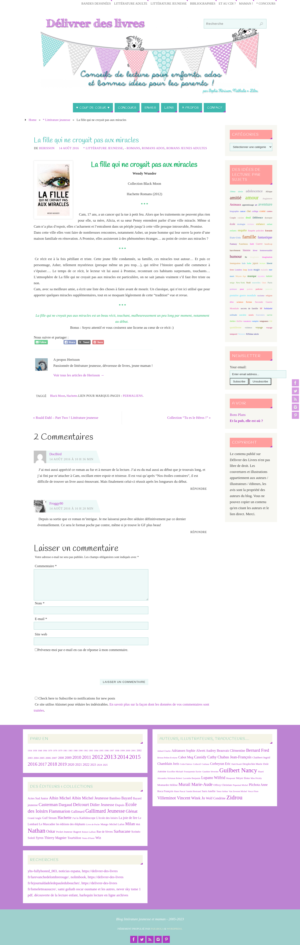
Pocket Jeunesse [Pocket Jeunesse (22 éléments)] (64, 832)
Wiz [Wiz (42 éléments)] (98, 838)
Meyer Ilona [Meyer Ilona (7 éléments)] (243, 778)
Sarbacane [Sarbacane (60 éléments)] (122, 831)
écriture (251, 224)
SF (261, 308)
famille (249, 236)
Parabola (157, 929)
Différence (257, 217)
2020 (71, 764)
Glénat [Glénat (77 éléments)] (132, 811)
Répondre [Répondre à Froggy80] (198, 532)
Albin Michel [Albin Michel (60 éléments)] (60, 798)
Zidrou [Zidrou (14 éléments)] (234, 797)
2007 (54, 757)
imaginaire (254, 257)
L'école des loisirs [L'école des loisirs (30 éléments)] (107, 818)
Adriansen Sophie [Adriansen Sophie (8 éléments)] (183, 750)
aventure (265, 204)
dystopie (268, 217)
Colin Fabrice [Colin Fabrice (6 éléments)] (186, 764)
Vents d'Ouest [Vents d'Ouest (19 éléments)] (88, 838)
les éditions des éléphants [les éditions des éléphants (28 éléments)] (70, 824)
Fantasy (233, 244)
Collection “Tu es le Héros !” (188, 418)
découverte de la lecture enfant (56, 895)
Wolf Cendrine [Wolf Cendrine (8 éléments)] (215, 798)
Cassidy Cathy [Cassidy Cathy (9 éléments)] (205, 757)
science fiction (244, 302)
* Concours (265, 3)
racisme (261, 295)
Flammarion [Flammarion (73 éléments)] (59, 811)
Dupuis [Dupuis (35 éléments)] (119, 805)
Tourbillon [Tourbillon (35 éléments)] (74, 838)
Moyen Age (240, 276)
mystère (261, 276)
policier (259, 289)
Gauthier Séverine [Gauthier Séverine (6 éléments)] (210, 771)
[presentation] (65, 663)
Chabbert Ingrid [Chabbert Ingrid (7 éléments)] (261, 757)
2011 (86, 757)
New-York (240, 283)
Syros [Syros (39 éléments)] (40, 838)
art (256, 205)
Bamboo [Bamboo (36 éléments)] (114, 798)
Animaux (235, 204)
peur (242, 289)
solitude (233, 315)
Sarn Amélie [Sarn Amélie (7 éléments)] (208, 791)
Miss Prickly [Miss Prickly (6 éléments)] (256, 778)
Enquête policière (256, 230)
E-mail (41, 619)
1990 (81, 750)
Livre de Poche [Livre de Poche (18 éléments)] (93, 824)
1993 (91, 750)
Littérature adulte (126, 3)
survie (269, 315)
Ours (264, 283)
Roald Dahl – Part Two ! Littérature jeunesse (67, 418)
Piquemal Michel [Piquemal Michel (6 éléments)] (240, 785)
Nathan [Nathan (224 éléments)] (36, 830)
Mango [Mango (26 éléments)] (105, 824)
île (246, 257)
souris (251, 315)
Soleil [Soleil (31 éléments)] (31, 838)
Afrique (269, 191)
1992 (86, 750)
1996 (106, 750)
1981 (65, 750)
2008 (61, 757)
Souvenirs (260, 315)
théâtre (233, 321)
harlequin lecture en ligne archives (103, 895)
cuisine (241, 218)
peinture (233, 289)
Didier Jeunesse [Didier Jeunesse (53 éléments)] (102, 805)
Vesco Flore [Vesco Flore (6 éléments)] (253, 791)
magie (257, 269)
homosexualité (266, 250)
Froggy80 (56, 503)
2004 (36, 757)
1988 (75, 750)
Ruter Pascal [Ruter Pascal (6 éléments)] (179, 791)
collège (255, 211)
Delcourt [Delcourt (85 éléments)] (81, 804)
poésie (250, 289)
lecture (262, 263)
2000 (128, 750)
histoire (246, 250)
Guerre (259, 244)
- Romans (132, 148)
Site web (41, 634)
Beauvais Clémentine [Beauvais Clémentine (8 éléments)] (231, 750)
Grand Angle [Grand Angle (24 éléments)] (34, 818)
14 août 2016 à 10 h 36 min (71, 459)
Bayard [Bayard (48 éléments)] (126, 798)
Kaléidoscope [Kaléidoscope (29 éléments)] (87, 818)
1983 (70, 750)
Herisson (47, 148)
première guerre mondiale (243, 295)
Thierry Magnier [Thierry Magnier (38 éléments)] (55, 838)
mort (232, 276)
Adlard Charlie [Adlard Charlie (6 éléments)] (164, 751)
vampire (255, 321)
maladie (264, 269)
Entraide (268, 230)
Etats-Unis (235, 237)
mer (270, 270)
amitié (235, 197)
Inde (244, 263)
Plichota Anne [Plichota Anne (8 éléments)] (258, 784)
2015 (135, 757)
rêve (232, 302)
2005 (42, 757)
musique (252, 276)
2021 (78, 764)
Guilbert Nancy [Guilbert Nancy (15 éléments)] (238, 770)
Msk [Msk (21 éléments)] (138, 824)
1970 (50, 750)
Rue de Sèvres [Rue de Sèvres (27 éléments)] (104, 831)
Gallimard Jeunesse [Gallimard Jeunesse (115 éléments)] (105, 811)
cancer (242, 211)
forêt (252, 244)
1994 (96, 750)
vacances (247, 321)
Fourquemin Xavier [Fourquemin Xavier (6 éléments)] (192, 771)
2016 (32, 764)
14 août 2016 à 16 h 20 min (71, 508)
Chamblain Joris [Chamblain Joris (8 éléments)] (168, 763)
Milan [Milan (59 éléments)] (130, 824)
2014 (122, 757)
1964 (45, 750)
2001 (133, 750)
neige (232, 283)
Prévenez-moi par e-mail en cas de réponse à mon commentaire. (81, 650)
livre (232, 270)
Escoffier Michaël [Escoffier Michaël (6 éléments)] (175, 771)
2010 (76, 757)
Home (32, 120)
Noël (248, 282)
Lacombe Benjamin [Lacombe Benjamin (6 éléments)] (191, 778)
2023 (93, 764)
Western (241, 334)
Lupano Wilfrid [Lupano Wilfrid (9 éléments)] (213, 777)
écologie (241, 224)
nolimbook (78, 877)
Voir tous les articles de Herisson (78, 375)
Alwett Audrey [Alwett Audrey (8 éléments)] (206, 750)
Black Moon (57, 395)
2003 (30, 757)
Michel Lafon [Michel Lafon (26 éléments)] (116, 824)
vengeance (264, 321)
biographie (234, 211)
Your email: (238, 367)
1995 (101, 750)
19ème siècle (236, 191)
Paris (270, 282)
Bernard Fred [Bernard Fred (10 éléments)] (257, 750)
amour (252, 197)
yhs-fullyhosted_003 (42, 871)
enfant (269, 224)
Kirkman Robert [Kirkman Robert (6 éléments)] (175, 778)
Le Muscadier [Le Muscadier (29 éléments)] (47, 824)
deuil (248, 217)
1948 (40, 750)
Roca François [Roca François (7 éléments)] (165, 791)
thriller (239, 321)
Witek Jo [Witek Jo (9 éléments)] (198, 798)
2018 (52, 764)
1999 (122, 750)
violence (248, 327)
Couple (233, 218)
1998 (117, 750)
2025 (105, 765)
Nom (40, 603)
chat (249, 211)
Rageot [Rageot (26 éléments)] (77, 831)
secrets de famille (249, 308)
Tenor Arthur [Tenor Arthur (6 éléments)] (222, 791)
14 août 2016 (69, 148)
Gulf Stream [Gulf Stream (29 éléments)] (49, 818)
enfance (260, 224)
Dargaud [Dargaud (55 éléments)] (65, 804)
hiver (255, 250)
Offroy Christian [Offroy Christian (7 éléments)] (223, 784)
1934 (30, 750)
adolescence (254, 191)
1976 (55, 750)
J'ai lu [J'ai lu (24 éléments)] (75, 818)
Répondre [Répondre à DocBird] (198, 489)
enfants (233, 230)
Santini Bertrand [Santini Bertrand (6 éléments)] (193, 791)
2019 (62, 764)
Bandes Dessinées (91, 3)
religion (269, 295)
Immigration (235, 263)
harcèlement (235, 250)
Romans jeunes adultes (186, 148)
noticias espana (69, 871)
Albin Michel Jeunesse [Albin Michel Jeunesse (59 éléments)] (90, 798)
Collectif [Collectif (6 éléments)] (197, 764)
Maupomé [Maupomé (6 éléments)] (230, 778)
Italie (249, 263)
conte (263, 211)
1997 (112, 750)
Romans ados (153, 148)
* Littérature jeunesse (56, 120)
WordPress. (174, 929)
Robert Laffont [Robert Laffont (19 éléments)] (89, 832)
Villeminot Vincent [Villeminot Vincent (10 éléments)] (173, 798)
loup (245, 269)
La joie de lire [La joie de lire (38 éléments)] (128, 818)
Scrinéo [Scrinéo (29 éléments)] (135, 831)
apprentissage (248, 205)
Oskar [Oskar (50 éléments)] (50, 832)
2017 (42, 764)
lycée (250, 270)
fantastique (265, 237)
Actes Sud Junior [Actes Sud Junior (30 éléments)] (38, 798)
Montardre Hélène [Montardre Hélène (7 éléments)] (167, 784)
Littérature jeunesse (165, 3)
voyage (259, 327)
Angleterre (267, 198)
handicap (268, 244)
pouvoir (268, 289)
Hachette (71, 395)
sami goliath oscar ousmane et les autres (86, 889)
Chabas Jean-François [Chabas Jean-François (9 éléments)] (234, 757)
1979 (60, 750)
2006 (48, 757)
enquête (242, 230)
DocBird (55, 454)
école (232, 224)
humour (236, 256)
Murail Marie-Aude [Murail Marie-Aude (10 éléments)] (195, 784)
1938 (35, 750)
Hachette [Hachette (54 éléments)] (64, 817)
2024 (99, 764)
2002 (139, 750)
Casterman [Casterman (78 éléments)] (48, 804)
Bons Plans (238, 415)
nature (269, 276)
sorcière (242, 315)
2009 (68, 758)
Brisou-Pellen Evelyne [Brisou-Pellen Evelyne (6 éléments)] (167, 757)
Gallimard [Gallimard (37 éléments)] (77, 811)
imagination (267, 257)
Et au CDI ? (226, 3)
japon (255, 263)
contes (269, 211)
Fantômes (243, 244)
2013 (110, 756)
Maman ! (245, 3)
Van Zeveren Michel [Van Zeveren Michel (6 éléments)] (238, 791)
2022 (86, 764)
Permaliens (133, 395)
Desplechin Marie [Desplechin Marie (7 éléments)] (252, 763)
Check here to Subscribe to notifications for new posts (75, 698)
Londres (238, 270)
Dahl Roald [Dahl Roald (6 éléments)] (236, 764)
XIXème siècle (252, 334)
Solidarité (268, 308)
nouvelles (256, 283)
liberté (269, 263)
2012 (97, 757)
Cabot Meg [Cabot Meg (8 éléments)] (185, 757)
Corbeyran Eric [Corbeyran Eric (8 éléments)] (220, 763)
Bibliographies (201, 3)
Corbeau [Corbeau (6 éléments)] (205, 764)
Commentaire (46, 566)
